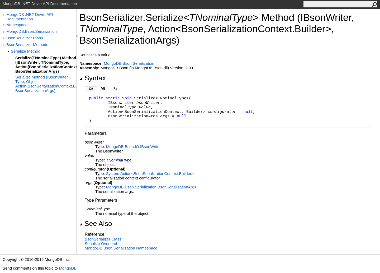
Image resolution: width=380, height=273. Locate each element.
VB (103, 88)
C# (91, 89)
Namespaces (18, 24)
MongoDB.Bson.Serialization (31, 31)
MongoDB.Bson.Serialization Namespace (121, 248)
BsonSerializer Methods (27, 44)
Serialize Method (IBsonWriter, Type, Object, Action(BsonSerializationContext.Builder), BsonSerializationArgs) (46, 84)
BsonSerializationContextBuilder (162, 173)
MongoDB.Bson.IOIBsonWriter (133, 146)
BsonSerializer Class (24, 38)
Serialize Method (25, 51)
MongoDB (68, 268)
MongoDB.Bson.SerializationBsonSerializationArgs (151, 187)
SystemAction (118, 173)
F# (115, 88)
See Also (95, 224)
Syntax (92, 78)
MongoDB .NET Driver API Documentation (29, 16)
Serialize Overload (101, 243)
